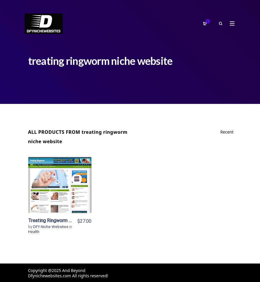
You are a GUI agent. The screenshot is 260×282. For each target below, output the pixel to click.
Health (33, 231)
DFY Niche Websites (51, 226)
